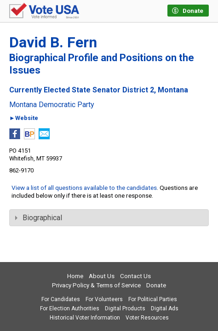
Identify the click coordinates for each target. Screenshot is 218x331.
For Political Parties (152, 299)
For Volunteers (104, 299)
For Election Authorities (69, 308)
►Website (23, 118)
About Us (102, 276)
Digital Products (125, 308)
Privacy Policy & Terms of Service (96, 285)
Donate (156, 285)
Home (75, 276)
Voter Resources (147, 317)
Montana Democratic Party (51, 104)
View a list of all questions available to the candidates (84, 187)
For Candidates (60, 299)
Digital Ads (164, 308)
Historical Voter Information (85, 317)
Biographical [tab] (38, 217)
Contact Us (135, 276)
